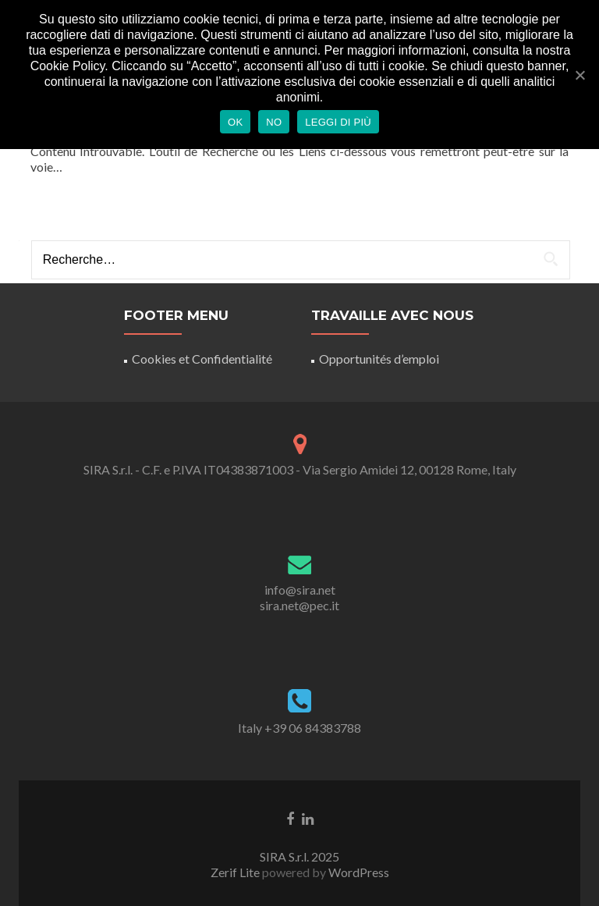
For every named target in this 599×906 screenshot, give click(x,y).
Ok (235, 122)
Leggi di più (338, 122)
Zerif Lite (236, 872)
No (274, 122)
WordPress (357, 872)
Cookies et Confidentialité (202, 358)
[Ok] (579, 75)
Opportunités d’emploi (379, 358)
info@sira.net (299, 589)
